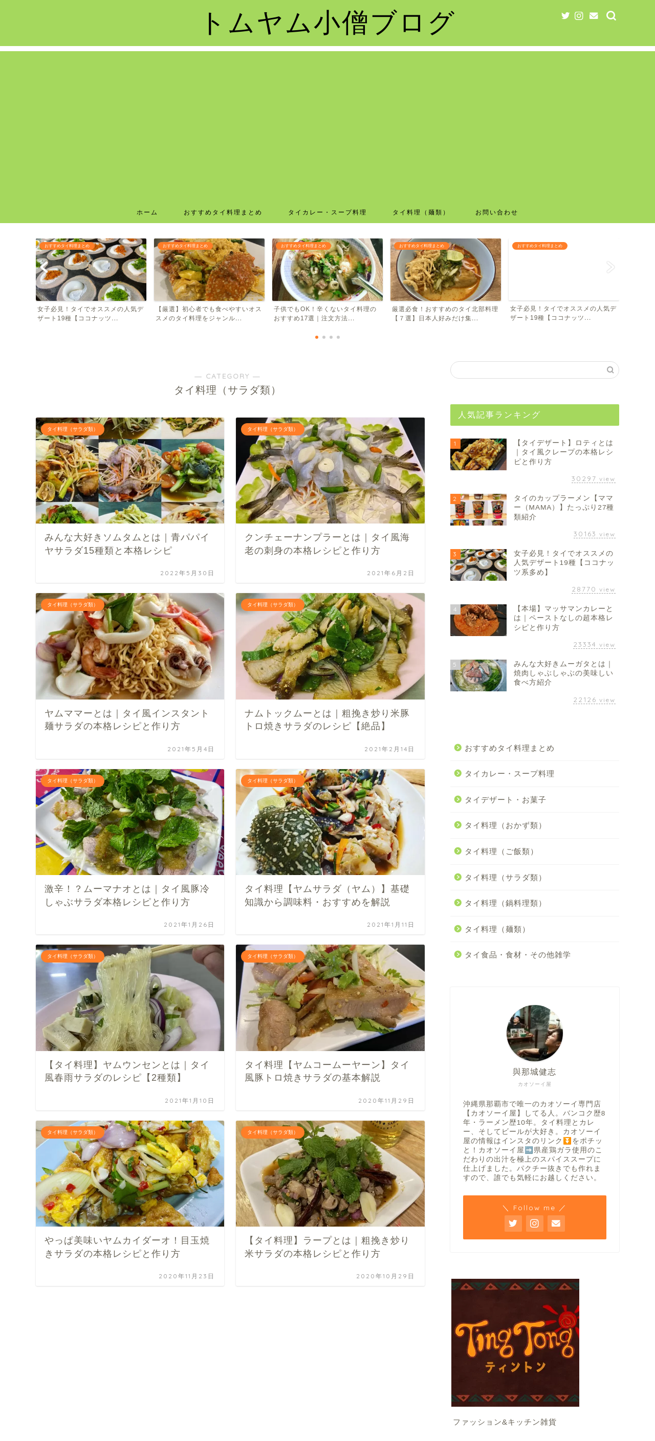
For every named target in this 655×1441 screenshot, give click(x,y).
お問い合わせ (496, 212)
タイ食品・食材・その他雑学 (518, 954)
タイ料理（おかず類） (506, 825)
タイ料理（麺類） (421, 212)
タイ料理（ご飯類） (501, 851)
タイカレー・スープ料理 (327, 212)
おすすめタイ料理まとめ (223, 212)
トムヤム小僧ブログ (327, 21)
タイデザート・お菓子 (506, 799)
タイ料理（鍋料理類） (506, 903)
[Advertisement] (327, 122)
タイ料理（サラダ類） (506, 877)
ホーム (147, 212)
